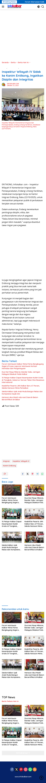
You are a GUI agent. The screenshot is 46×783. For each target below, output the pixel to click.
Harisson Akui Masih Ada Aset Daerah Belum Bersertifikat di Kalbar (20, 398)
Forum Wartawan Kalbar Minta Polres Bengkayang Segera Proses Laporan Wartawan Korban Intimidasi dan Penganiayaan (23, 366)
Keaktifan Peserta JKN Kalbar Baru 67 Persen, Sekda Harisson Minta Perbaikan (21, 387)
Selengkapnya (23, 753)
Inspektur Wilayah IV (21, 461)
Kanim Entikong (9, 466)
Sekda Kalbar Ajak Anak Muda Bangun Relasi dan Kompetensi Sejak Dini (22, 392)
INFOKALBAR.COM (13, 84)
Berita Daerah (12, 68)
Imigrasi (6, 461)
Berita (4, 68)
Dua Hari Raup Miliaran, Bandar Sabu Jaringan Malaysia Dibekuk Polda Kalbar (21, 373)
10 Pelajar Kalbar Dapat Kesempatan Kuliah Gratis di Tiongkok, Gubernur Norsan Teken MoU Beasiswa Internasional (23, 380)
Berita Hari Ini (24, 68)
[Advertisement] (23, 35)
